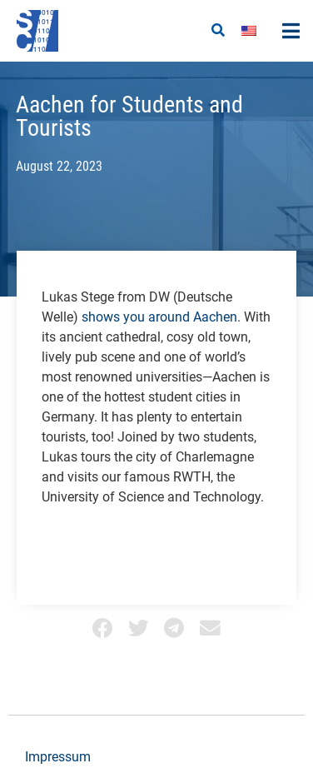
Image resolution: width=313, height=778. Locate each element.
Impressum (58, 757)
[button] (218, 31)
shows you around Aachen (159, 317)
